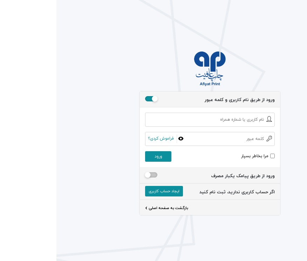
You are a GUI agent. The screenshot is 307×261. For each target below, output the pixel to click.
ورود (102, 156)
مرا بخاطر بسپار (198, 156)
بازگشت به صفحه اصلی (110, 208)
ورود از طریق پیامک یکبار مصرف (186, 176)
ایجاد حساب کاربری (107, 191)
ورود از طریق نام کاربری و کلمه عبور (183, 99)
